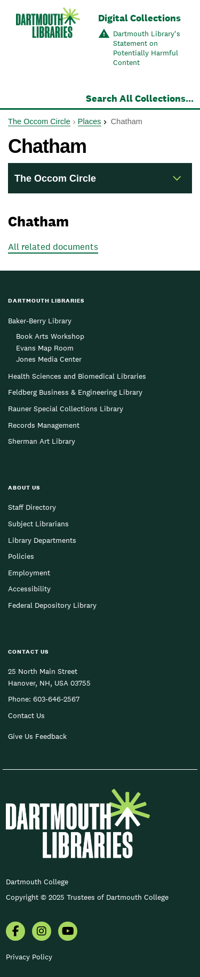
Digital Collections (139, 18)
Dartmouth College (37, 881)
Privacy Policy (29, 957)
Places (89, 121)
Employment (29, 572)
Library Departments (42, 540)
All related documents (53, 247)
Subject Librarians (38, 523)
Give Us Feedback (37, 736)
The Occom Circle (39, 121)
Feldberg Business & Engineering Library (75, 392)
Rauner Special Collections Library (65, 408)
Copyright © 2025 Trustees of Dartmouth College (87, 897)
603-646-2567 (56, 699)
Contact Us (26, 715)
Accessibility (29, 588)
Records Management (43, 425)
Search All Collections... (140, 98)
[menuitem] (15, 932)
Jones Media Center (49, 359)
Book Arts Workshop (50, 336)
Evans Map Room (45, 348)
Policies (21, 556)
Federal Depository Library (52, 605)
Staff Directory (32, 507)
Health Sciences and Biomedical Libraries (77, 376)
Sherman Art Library (41, 441)
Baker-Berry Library (39, 320)
